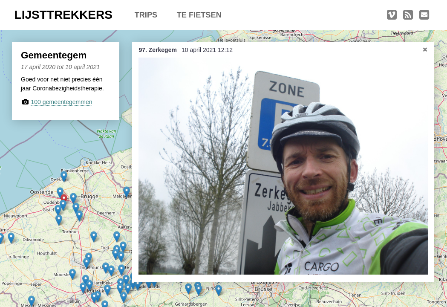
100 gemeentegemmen (61, 101)
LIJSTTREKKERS (63, 14)
